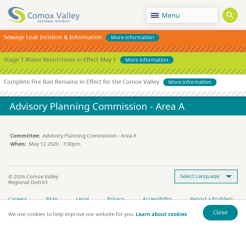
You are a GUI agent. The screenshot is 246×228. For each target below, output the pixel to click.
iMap (52, 198)
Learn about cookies (161, 214)
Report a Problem (211, 198)
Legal (82, 198)
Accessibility (157, 198)
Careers (17, 198)
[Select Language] (206, 176)
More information (132, 37)
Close (220, 212)
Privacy (115, 198)
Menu (165, 15)
